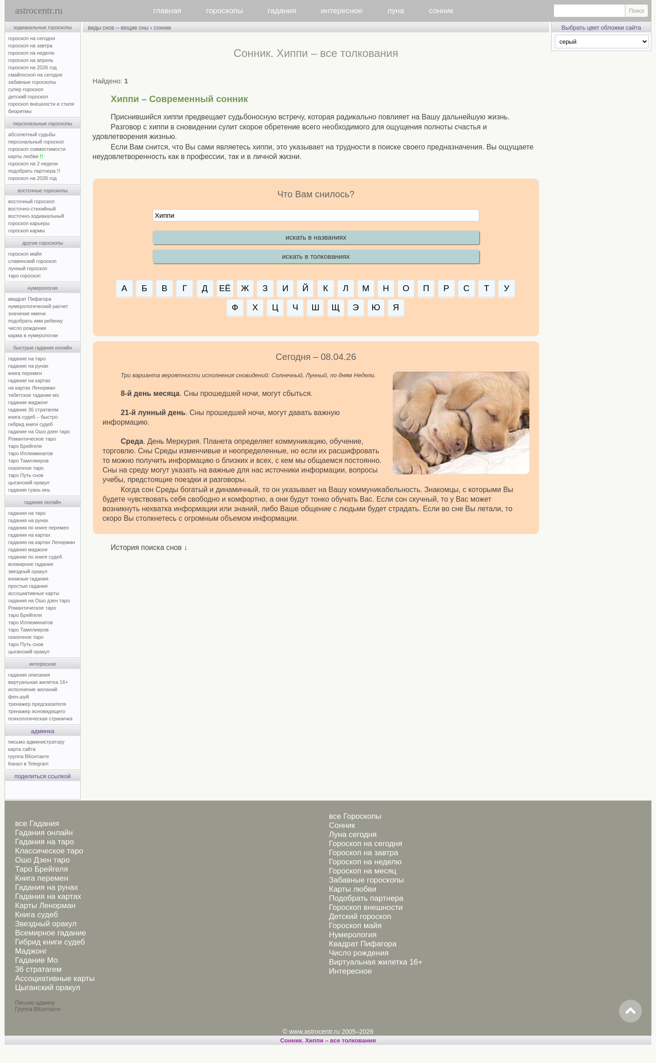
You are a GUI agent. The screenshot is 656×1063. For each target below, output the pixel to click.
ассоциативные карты (33, 593)
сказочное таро (26, 468)
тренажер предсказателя (37, 704)
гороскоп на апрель (30, 60)
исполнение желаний (32, 689)
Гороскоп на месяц (362, 871)
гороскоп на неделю (31, 53)
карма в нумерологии (33, 335)
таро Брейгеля (25, 446)
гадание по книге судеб (35, 557)
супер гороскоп (25, 89)
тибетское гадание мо (33, 395)
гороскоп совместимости (37, 149)
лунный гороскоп (27, 268)
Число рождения (359, 953)
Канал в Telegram (28, 763)
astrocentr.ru (38, 10)
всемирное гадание (30, 564)
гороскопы (224, 10)
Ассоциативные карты (55, 978)
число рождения (27, 328)
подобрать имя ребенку (35, 321)
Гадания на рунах (46, 887)
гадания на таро (27, 513)
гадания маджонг (28, 549)
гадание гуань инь (29, 490)
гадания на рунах (28, 520)
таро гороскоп (24, 275)
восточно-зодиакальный (36, 216)
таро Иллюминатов (30, 453)
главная (167, 10)
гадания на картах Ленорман (43, 542)
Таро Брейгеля (41, 869)
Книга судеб (36, 914)
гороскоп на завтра (30, 45)
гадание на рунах (28, 366)
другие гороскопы (42, 243)
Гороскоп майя (355, 925)
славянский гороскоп (32, 261)
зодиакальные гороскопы (42, 27)
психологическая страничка (40, 718)
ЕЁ (225, 288)
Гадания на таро (44, 841)
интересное (342, 10)
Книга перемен (41, 878)
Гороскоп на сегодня (365, 843)
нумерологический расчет (38, 306)
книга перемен (25, 373)
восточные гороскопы (43, 190)
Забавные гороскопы (366, 880)
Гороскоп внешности (366, 907)
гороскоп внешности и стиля (41, 104)
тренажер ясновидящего (36, 711)
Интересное (350, 971)
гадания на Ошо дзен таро (39, 600)
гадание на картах (29, 380)
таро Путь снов (25, 475)
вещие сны (135, 28)
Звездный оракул (46, 923)
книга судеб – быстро (33, 417)
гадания (282, 10)
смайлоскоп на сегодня (35, 74)
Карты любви (352, 889)
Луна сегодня (353, 834)
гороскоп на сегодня (31, 38)
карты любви (25, 156)
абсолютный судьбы (31, 134)
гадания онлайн (42, 502)
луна (395, 10)
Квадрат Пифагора (363, 944)
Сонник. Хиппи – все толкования (328, 1040)
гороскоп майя (24, 254)
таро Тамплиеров (28, 460)
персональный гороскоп (36, 141)
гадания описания (29, 675)
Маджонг (31, 951)
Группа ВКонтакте (37, 1009)
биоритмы (19, 111)
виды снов (101, 28)
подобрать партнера (34, 171)
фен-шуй (18, 696)
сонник (441, 10)
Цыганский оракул (47, 987)
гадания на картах (29, 535)
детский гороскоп (28, 96)
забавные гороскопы (32, 82)
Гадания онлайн (44, 832)
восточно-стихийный (32, 208)
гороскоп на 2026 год (32, 67)
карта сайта (22, 749)
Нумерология (353, 934)
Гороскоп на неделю (365, 862)
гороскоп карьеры (29, 223)
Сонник (342, 825)
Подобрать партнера (366, 898)
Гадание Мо (36, 960)
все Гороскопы (355, 816)
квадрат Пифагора (29, 299)
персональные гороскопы (42, 123)
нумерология (43, 288)
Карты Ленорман (45, 905)
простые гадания (27, 586)
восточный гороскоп (31, 201)
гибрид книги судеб (30, 424)
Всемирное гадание (50, 933)
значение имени (27, 313)
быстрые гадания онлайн (42, 347)
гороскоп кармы (26, 230)
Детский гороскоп (360, 916)
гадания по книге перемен (38, 527)
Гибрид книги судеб (50, 942)
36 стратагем (38, 969)
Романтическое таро (32, 439)
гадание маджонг (28, 402)
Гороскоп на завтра (363, 852)
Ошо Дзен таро (42, 860)
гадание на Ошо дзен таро (39, 431)
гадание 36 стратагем (33, 409)
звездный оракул (27, 571)
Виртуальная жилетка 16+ (376, 962)
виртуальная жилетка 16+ (38, 682)
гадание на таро (27, 358)
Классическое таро (49, 851)
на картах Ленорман (31, 387)
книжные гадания (28, 578)
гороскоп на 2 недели (33, 163)
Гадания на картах (48, 896)
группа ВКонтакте (28, 756)
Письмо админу (35, 1003)
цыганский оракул (29, 482)
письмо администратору (36, 742)
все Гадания (37, 823)
